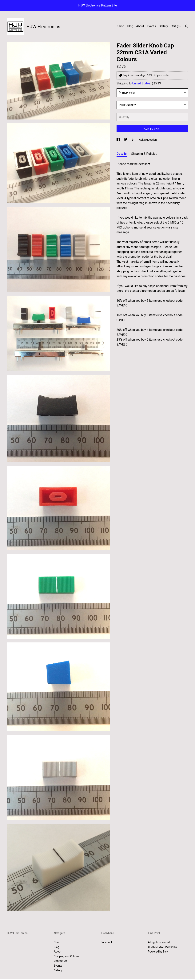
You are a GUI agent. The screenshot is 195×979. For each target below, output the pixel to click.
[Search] (186, 27)
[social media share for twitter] (126, 139)
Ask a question (148, 139)
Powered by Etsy (158, 951)
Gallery (163, 26)
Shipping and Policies (66, 956)
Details (122, 154)
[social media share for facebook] (118, 139)
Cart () (176, 26)
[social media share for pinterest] (133, 139)
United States (141, 83)
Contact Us (60, 960)
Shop (120, 26)
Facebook (107, 942)
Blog (130, 26)
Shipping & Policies (144, 154)
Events (151, 26)
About (140, 26)
